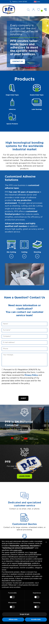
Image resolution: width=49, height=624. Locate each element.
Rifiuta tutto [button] (13, 619)
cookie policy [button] (17, 550)
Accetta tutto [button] (36, 619)
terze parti (33, 552)
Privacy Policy (31, 375)
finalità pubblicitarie (24, 563)
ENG (38, 1)
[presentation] (18, 390)
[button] (46, 542)
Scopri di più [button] (24, 614)
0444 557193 (22, 1)
